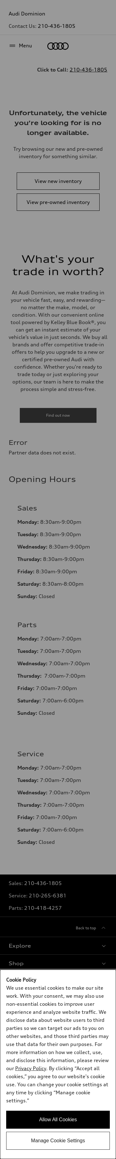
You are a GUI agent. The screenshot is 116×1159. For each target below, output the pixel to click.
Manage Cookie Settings (58, 1140)
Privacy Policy (30, 1068)
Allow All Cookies (58, 1119)
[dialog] (58, 1064)
